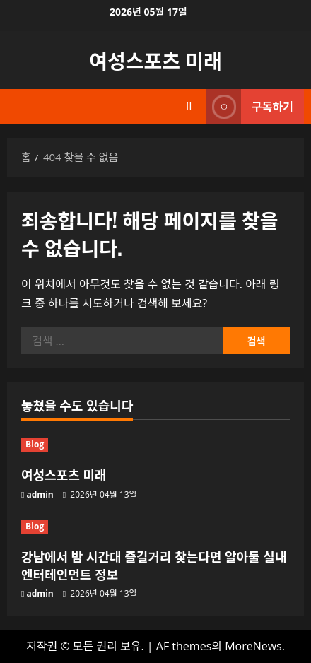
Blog (34, 444)
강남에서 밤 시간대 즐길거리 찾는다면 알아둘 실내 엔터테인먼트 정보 (153, 565)
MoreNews (253, 646)
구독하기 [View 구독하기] (249, 106)
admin (40, 494)
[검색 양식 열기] (189, 106)
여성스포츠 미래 (155, 59)
